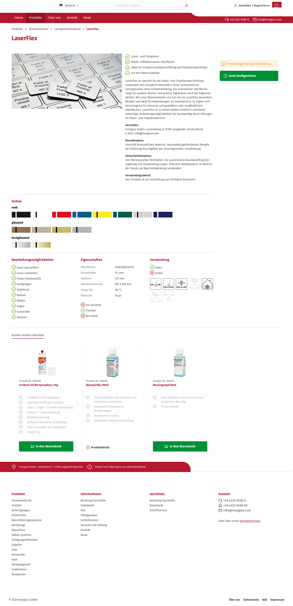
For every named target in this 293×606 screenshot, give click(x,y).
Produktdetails (98, 447)
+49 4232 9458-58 (235, 505)
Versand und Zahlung (94, 525)
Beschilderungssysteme (27, 520)
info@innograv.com (267, 19)
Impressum (277, 599)
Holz (14, 549)
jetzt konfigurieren (240, 76)
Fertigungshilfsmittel (25, 540)
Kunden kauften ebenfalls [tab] (28, 335)
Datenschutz (251, 599)
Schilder (17, 505)
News (84, 535)
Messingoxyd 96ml (164, 385)
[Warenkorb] (277, 6)
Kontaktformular (250, 521)
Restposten (19, 574)
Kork (14, 559)
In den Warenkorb (46, 446)
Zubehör (17, 545)
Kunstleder (18, 554)
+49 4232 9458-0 (237, 19)
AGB (264, 599)
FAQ (83, 510)
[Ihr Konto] (251, 5)
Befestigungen (21, 510)
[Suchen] (187, 6)
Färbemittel (19, 515)
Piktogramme (89, 515)
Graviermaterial (21, 500)
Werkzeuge (18, 525)
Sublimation (19, 569)
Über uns (234, 599)
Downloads (87, 505)
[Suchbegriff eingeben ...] (147, 6)
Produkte (18, 494)
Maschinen (18, 530)
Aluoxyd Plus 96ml (97, 385)
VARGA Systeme (21, 535)
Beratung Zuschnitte (93, 500)
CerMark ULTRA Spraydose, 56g (38, 385)
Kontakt (85, 530)
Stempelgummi (21, 564)
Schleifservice (89, 520)
